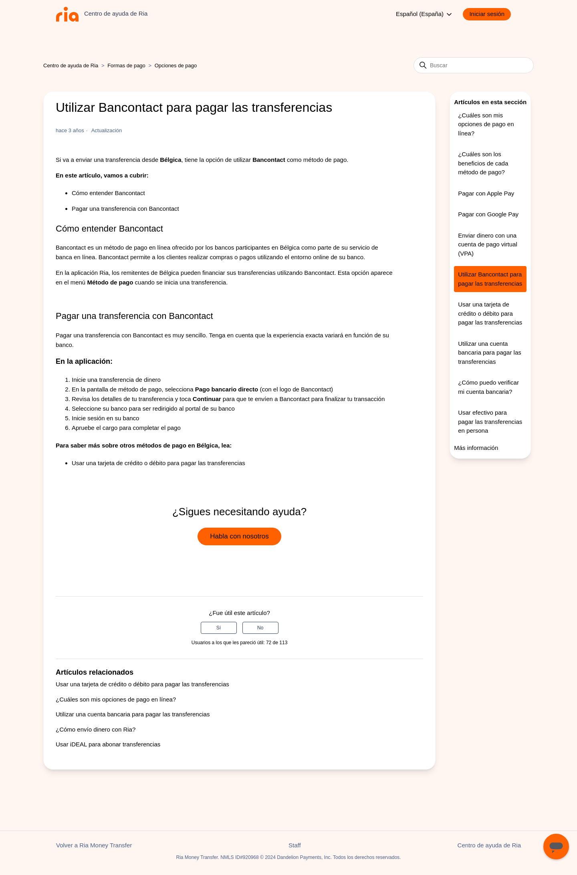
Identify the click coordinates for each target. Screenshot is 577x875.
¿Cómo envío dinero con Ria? (95, 729)
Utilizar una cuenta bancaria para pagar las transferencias (133, 714)
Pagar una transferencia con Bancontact (125, 208)
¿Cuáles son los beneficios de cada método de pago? (483, 163)
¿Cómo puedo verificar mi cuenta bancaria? (488, 387)
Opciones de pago (176, 65)
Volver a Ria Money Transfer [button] (94, 845)
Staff (294, 845)
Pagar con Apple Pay (486, 193)
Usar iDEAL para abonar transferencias (108, 744)
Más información (476, 447)
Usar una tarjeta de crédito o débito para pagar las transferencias (158, 463)
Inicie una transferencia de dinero (116, 379)
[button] (491, 14)
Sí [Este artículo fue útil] (218, 628)
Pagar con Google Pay (488, 214)
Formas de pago (126, 65)
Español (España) (424, 14)
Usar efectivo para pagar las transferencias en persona (490, 421)
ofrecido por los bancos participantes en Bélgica (235, 247)
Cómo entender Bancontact (108, 193)
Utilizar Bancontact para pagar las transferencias (490, 279)
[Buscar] (474, 65)
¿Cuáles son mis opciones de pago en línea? (116, 699)
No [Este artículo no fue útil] (260, 628)
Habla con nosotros (239, 536)
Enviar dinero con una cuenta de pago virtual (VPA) (487, 244)
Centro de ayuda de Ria (70, 65)
